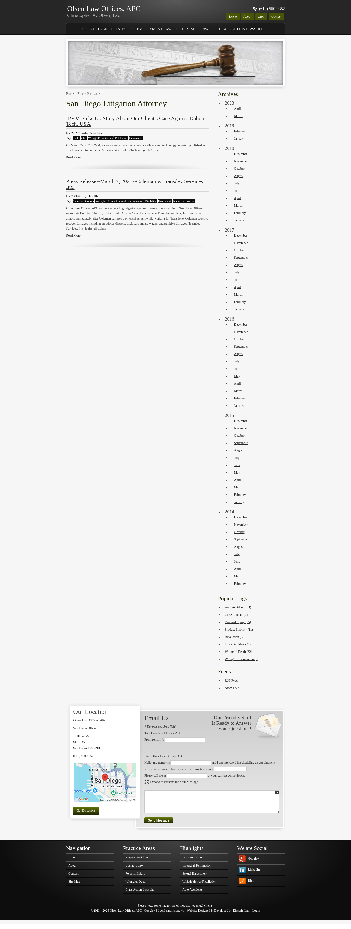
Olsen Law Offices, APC (103, 11)
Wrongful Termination (100, 138)
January (239, 138)
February (240, 131)
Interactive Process (183, 201)
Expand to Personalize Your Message (174, 782)
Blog (261, 16)
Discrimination (192, 857)
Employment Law (154, 29)
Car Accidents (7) (236, 615)
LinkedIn (254, 869)
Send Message (158, 820)
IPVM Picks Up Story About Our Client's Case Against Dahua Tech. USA (135, 121)
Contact (276, 16)
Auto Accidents (192, 889)
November (241, 161)
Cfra (83, 138)
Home (233, 16)
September (241, 257)
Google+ (253, 858)
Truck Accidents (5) (237, 644)
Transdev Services (83, 201)
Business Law (195, 29)
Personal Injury (135, 873)
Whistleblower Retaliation (199, 881)
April (237, 108)
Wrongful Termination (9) (241, 659)
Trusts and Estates (107, 29)
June (237, 191)
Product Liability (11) (239, 629)
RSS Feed (231, 680)
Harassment (135, 138)
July (236, 183)
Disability (150, 201)
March (238, 116)
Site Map (74, 881)
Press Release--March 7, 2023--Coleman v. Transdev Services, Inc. (135, 184)
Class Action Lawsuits (241, 29)
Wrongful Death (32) (238, 651)
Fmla (76, 138)
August (238, 176)
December (240, 154)
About (247, 16)
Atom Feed (232, 688)
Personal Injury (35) (238, 622)
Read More (73, 157)
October (239, 168)
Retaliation (121, 138)
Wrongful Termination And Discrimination (119, 201)
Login (256, 910)
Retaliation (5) (234, 637)
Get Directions (86, 810)
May (237, 376)
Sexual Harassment (194, 873)
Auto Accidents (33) (238, 607)
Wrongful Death (136, 881)
